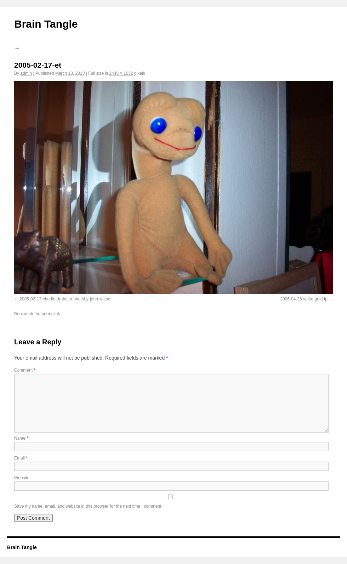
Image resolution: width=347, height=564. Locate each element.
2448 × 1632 (121, 73)
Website (21, 477)
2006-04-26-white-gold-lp (303, 299)
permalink (50, 313)
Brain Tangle (46, 24)
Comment (24, 370)
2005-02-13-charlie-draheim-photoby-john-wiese (64, 299)
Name (21, 438)
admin (26, 73)
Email (21, 458)
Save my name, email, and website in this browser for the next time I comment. (88, 506)
